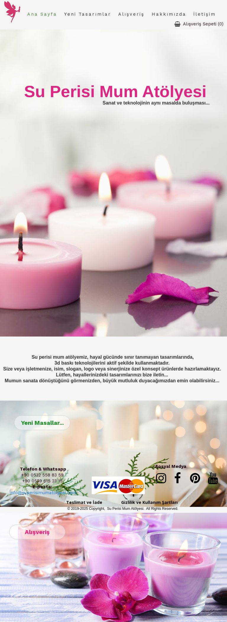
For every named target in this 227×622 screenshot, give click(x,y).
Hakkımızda (169, 14)
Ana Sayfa (42, 14)
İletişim (204, 14)
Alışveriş (131, 14)
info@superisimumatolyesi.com (43, 492)
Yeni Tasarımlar (87, 14)
